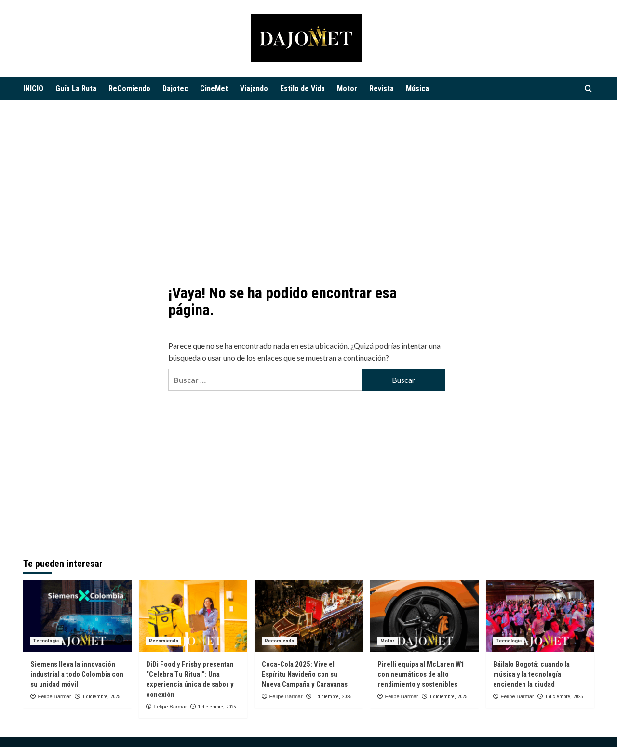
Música (417, 88)
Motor (347, 88)
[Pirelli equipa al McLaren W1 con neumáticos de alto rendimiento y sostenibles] (424, 616)
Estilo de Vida (302, 88)
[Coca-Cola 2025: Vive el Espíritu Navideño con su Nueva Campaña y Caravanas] (309, 616)
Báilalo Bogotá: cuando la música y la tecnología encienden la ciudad (531, 674)
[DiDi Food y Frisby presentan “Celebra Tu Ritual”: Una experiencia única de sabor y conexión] (193, 616)
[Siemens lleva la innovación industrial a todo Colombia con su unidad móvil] (77, 616)
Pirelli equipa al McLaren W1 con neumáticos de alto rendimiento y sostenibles (421, 674)
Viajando (254, 88)
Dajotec (175, 88)
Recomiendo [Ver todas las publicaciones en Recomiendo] (163, 641)
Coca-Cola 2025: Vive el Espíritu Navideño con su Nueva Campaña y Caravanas (305, 674)
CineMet (214, 88)
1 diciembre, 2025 (101, 697)
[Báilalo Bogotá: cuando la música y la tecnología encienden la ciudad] (540, 616)
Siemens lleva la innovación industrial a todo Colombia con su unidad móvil (76, 674)
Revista (381, 88)
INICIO (33, 88)
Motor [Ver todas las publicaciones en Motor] (387, 641)
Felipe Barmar (54, 696)
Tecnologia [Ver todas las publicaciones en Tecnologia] (46, 641)
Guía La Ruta (75, 88)
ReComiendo (129, 88)
